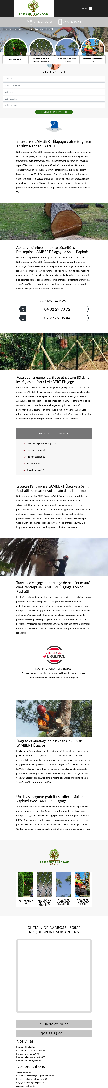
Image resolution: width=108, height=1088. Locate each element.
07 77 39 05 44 (69, 22)
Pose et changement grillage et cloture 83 (35, 1075)
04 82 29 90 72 (39, 22)
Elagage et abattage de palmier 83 (31, 1079)
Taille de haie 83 (23, 1072)
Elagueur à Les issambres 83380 (30, 1057)
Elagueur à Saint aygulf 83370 (29, 1060)
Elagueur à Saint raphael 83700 (30, 1050)
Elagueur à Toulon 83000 (27, 1053)
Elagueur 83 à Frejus (25, 1047)
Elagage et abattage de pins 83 (30, 1082)
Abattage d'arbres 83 (25, 1086)
